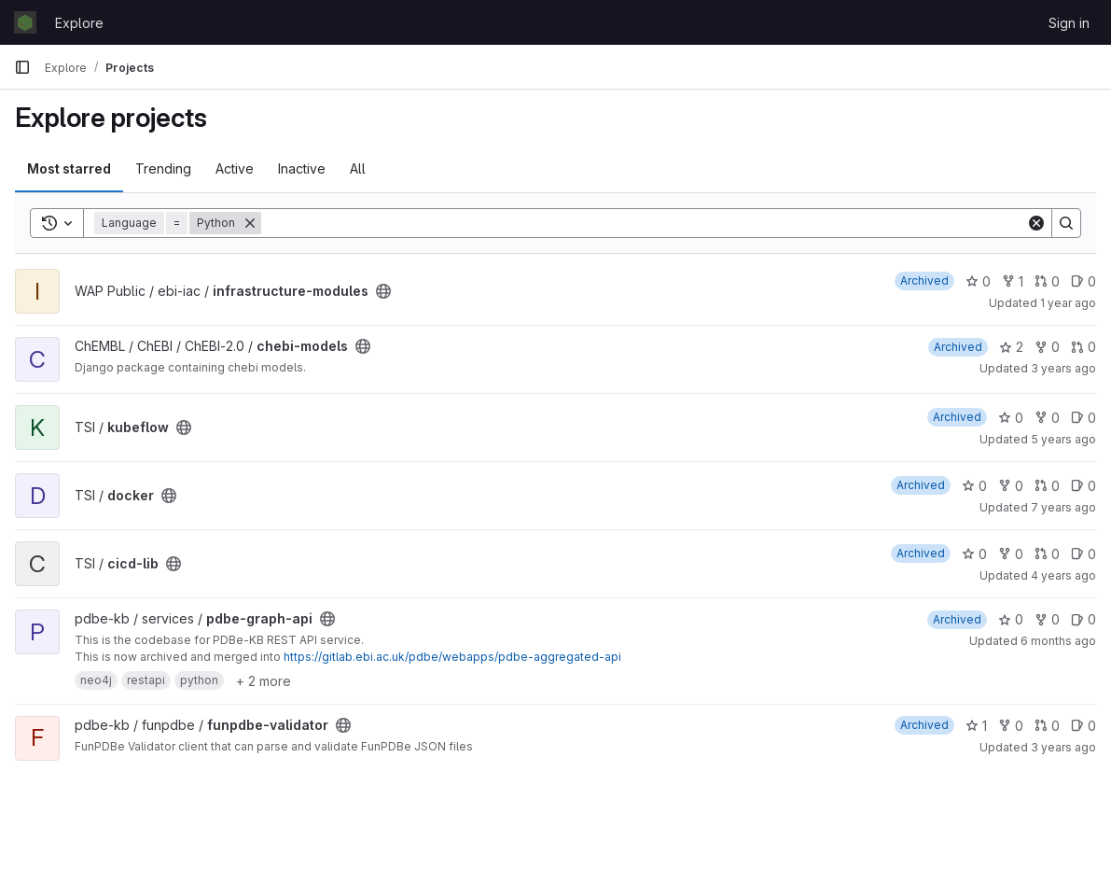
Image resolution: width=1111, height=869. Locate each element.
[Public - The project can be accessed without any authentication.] (383, 291)
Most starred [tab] (69, 168)
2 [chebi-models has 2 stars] (1011, 347)
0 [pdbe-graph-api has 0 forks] (1047, 619)
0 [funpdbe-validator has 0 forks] (1010, 726)
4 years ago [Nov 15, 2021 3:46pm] (1063, 575)
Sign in (1069, 23)
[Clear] (1036, 223)
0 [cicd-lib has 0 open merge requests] (1047, 554)
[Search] (643, 223)
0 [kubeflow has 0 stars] (1010, 418)
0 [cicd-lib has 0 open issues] (1083, 554)
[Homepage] (25, 22)
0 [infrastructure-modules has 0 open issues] (1083, 281)
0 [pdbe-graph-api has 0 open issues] (1083, 619)
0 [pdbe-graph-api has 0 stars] (1010, 619)
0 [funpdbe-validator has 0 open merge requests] (1047, 726)
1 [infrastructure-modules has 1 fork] (1012, 281)
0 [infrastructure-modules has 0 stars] (978, 281)
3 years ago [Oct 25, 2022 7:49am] (1063, 368)
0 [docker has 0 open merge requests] (1047, 486)
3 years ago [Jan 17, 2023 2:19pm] (1063, 747)
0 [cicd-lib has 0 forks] (1010, 554)
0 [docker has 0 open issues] (1083, 486)
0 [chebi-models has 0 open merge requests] (1083, 347)
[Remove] (250, 223)
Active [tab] (234, 168)
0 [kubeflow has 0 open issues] (1083, 418)
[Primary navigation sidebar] (22, 67)
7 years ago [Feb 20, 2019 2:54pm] (1063, 507)
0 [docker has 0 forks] (1010, 486)
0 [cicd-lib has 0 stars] (974, 554)
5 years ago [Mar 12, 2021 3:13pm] (1063, 439)
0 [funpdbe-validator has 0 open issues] (1083, 726)
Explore (79, 23)
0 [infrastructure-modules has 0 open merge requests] (1047, 281)
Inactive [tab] (302, 168)
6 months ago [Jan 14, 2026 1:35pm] (1058, 641)
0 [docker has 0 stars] (974, 486)
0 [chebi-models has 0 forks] (1047, 347)
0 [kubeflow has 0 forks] (1047, 418)
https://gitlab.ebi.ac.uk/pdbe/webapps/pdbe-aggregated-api (452, 657)
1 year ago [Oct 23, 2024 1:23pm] (1068, 303)
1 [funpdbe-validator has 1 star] (976, 726)
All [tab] (358, 168)
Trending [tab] (163, 168)
